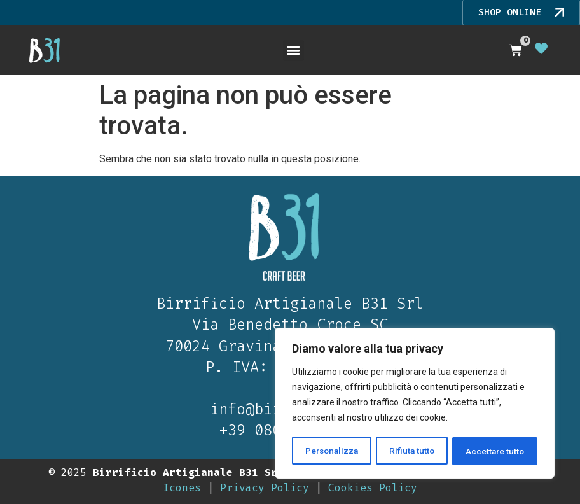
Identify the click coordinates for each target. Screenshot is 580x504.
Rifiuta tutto (412, 451)
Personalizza (332, 451)
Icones (182, 487)
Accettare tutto (495, 451)
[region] (415, 404)
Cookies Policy (372, 487)
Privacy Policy (264, 487)
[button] (293, 49)
